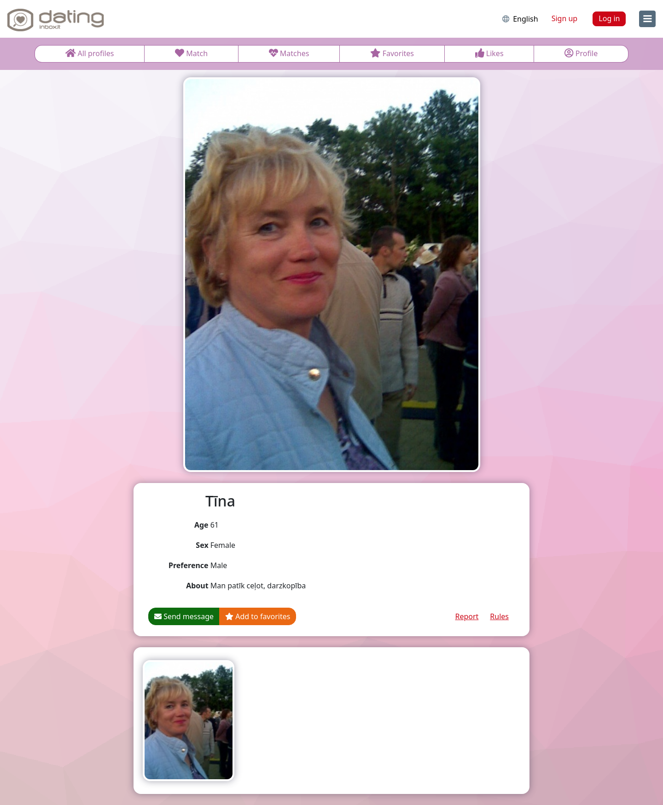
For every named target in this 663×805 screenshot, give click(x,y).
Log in (609, 18)
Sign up (565, 18)
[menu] (647, 19)
